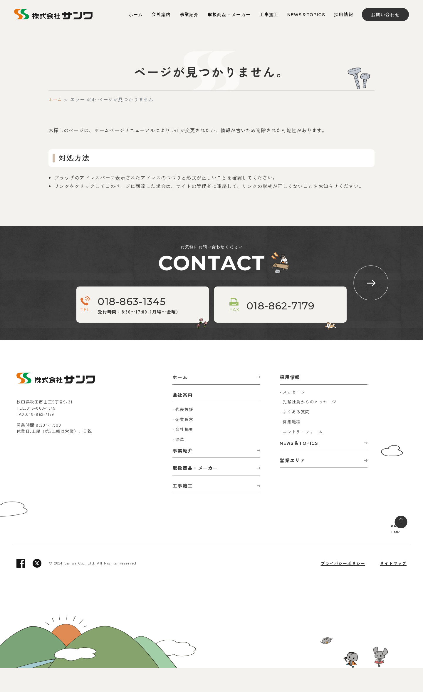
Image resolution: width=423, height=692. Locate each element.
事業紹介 (189, 14)
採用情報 (343, 14)
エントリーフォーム (303, 456)
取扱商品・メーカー (229, 14)
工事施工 (268, 14)
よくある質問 (296, 436)
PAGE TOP (391, 551)
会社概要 (184, 453)
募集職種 (292, 446)
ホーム (136, 14)
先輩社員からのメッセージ (309, 426)
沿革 (179, 463)
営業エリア (292, 484)
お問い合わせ (385, 14)
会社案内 (161, 14)
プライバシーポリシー (342, 587)
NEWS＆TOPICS (306, 14)
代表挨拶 (184, 433)
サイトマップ (393, 587)
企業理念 (184, 443)
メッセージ (294, 416)
